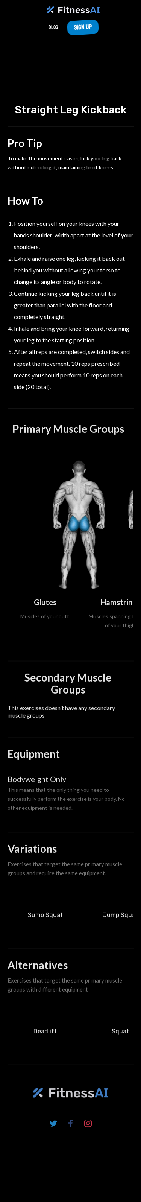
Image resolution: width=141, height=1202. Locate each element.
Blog (53, 27)
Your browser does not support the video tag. (70, 66)
